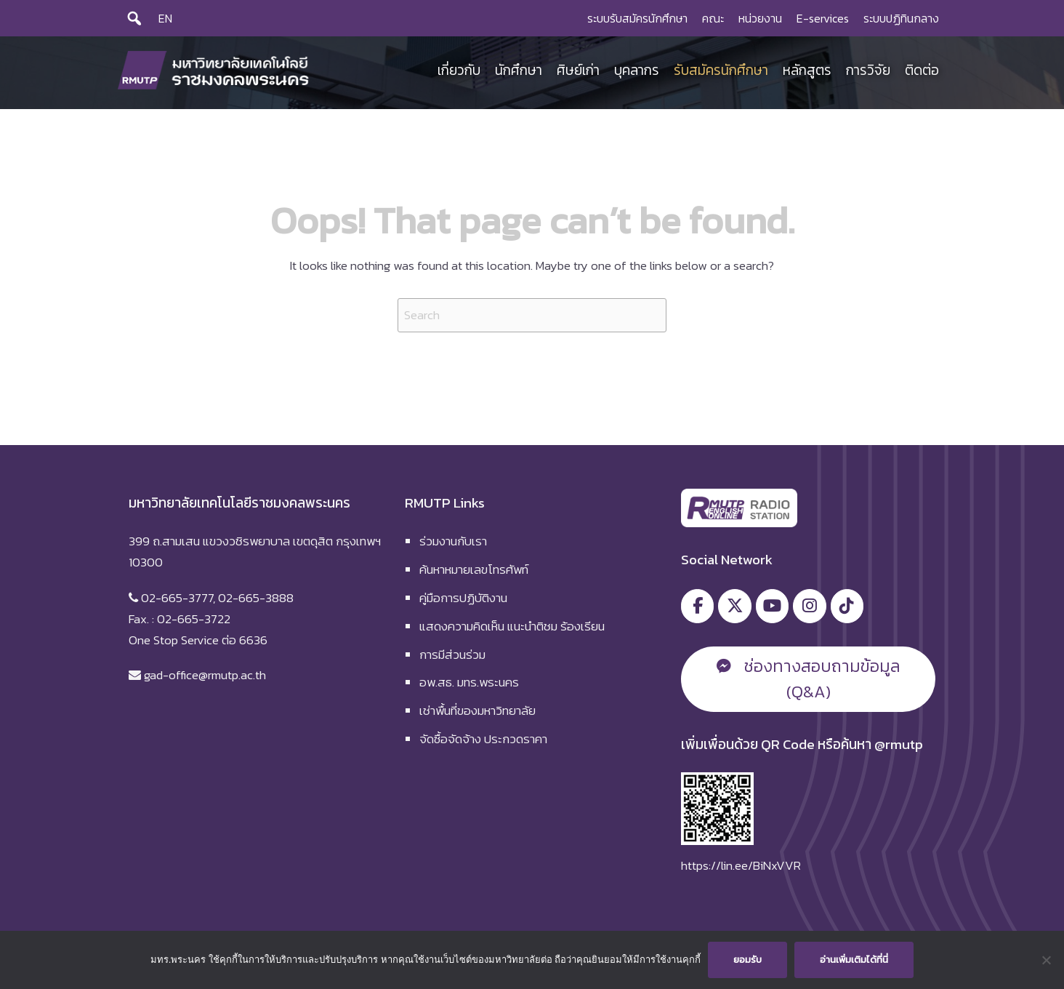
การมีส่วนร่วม (452, 654)
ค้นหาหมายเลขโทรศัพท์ (473, 569)
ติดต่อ (922, 70)
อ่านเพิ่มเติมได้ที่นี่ (854, 959)
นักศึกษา (518, 70)
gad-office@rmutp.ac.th (205, 674)
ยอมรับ (747, 959)
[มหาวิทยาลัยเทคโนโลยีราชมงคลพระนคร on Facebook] (697, 606)
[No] (1046, 960)
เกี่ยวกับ (459, 70)
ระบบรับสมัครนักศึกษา (637, 18)
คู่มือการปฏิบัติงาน (463, 597)
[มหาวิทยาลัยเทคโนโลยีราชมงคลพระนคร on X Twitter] (734, 606)
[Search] (134, 18)
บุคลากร (636, 70)
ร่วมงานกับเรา (453, 541)
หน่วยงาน (760, 18)
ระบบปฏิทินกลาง (901, 18)
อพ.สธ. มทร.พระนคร (469, 682)
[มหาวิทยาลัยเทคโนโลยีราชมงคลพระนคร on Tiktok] (847, 606)
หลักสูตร (807, 70)
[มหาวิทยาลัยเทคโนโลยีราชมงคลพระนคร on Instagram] (809, 606)
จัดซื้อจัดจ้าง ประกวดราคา (483, 738)
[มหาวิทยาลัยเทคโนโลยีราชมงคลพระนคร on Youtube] (772, 606)
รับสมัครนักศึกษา (721, 70)
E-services (823, 18)
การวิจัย (868, 70)
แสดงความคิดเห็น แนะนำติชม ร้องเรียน (512, 626)
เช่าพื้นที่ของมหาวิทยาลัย (477, 710)
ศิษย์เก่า (578, 70)
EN (165, 18)
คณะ (713, 18)
